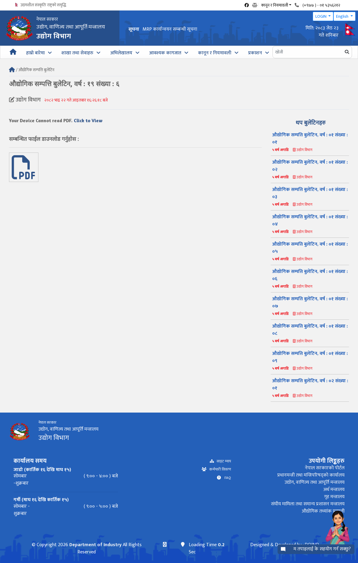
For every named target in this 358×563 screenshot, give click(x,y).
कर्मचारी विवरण (218, 469)
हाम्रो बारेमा (35, 53)
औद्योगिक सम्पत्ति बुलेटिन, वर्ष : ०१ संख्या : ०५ (310, 248)
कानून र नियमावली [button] (274, 5)
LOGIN (321, 16)
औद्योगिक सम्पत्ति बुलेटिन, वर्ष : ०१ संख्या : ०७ (310, 302)
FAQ (226, 478)
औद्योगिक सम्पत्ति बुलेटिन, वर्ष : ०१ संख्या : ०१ (310, 138)
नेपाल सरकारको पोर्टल (324, 468)
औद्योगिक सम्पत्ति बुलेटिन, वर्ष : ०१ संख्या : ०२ (310, 166)
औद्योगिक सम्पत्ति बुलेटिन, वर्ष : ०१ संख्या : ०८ (310, 329)
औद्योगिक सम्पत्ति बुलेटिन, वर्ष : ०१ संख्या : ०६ (310, 275)
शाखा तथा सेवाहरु (77, 53)
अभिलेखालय (121, 53)
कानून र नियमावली (214, 53)
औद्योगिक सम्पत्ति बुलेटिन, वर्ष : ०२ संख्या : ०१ (310, 384)
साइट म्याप (222, 461)
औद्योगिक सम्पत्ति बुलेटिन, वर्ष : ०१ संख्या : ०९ (310, 357)
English (342, 16)
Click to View (88, 120)
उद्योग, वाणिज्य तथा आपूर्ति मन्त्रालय (314, 482)
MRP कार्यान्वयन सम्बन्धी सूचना (170, 29)
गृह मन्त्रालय (334, 497)
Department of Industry (95, 545)
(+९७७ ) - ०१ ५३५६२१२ (321, 5)
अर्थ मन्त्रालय (333, 490)
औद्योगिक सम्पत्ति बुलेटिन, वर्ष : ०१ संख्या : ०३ (310, 193)
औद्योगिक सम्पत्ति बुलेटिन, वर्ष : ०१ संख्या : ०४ (310, 220)
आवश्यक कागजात (165, 53)
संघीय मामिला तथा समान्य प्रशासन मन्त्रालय (307, 504)
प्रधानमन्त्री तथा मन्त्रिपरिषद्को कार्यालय (310, 475)
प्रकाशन (255, 53)
